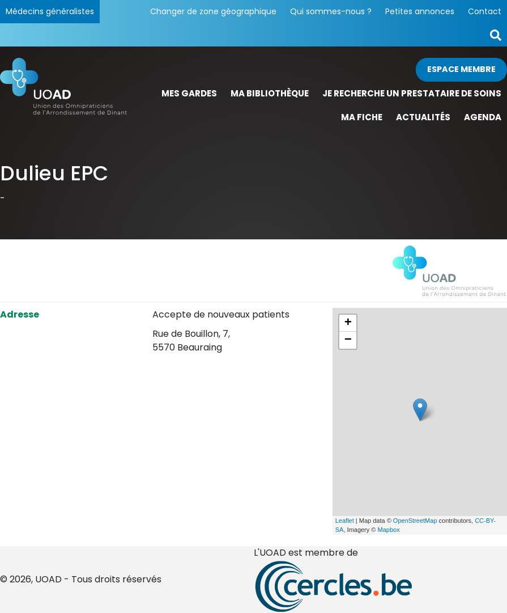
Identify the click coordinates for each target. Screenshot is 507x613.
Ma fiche (361, 117)
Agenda (482, 117)
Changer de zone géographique (213, 11)
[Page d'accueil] (63, 94)
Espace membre (461, 69)
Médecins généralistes (50, 11)
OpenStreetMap (415, 520)
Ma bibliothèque (270, 93)
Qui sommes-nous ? (331, 11)
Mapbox (389, 529)
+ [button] (348, 323)
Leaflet (344, 520)
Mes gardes (189, 93)
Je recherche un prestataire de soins (411, 93)
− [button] (348, 340)
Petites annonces (419, 11)
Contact (484, 11)
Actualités (423, 117)
